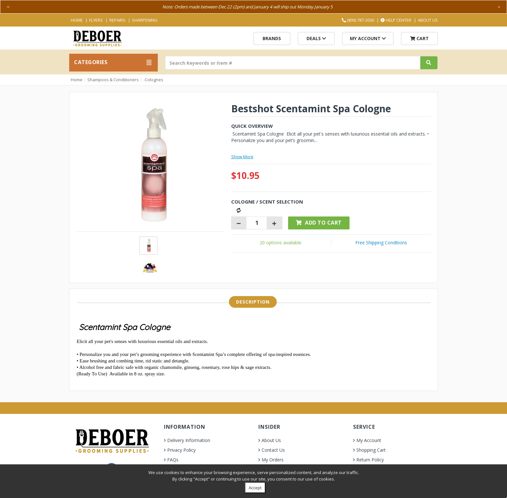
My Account (368, 38)
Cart (419, 38)
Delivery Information (188, 440)
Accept (255, 488)
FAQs (172, 460)
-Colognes (153, 80)
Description (253, 302)
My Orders (273, 460)
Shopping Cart (371, 450)
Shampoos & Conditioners (113, 80)
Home (77, 20)
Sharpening (144, 20)
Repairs (117, 20)
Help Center (396, 20)
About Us (428, 20)
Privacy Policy (181, 450)
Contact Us (273, 450)
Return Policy (370, 460)
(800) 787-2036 (358, 20)
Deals (316, 38)
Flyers (96, 20)
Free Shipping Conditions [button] (381, 242)
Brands (272, 38)
